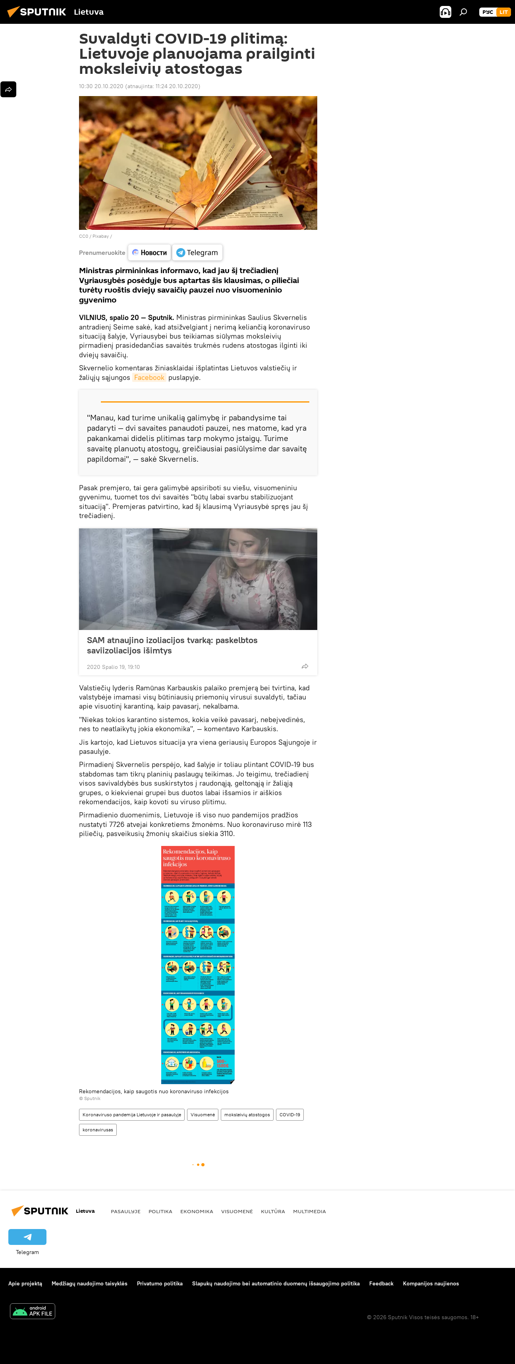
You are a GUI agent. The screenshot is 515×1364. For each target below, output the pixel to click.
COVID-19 (290, 1114)
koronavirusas (98, 1130)
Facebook (149, 377)
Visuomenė (203, 1114)
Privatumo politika (160, 1283)
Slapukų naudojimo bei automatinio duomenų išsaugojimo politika (276, 1283)
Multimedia (309, 1211)
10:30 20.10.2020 (101, 86)
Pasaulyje (126, 1211)
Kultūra (273, 1211)
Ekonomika (196, 1211)
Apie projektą (25, 1283)
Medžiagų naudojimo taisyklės (89, 1283)
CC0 (83, 236)
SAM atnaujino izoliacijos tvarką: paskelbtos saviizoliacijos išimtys (172, 645)
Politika (160, 1211)
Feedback (381, 1283)
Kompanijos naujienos (431, 1283)
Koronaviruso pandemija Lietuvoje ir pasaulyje (132, 1114)
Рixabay (101, 236)
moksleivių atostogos (247, 1114)
